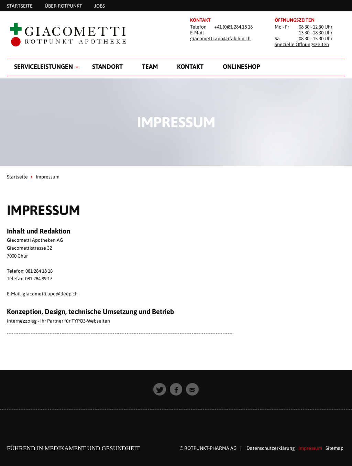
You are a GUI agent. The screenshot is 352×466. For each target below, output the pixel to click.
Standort (107, 66)
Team (150, 66)
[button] (159, 389)
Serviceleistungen (43, 66)
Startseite (17, 177)
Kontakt (190, 66)
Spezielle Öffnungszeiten (302, 44)
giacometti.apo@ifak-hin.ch (220, 38)
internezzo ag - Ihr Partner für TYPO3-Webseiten (58, 321)
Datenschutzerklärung (270, 448)
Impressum (310, 448)
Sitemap (334, 448)
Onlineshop (241, 66)
